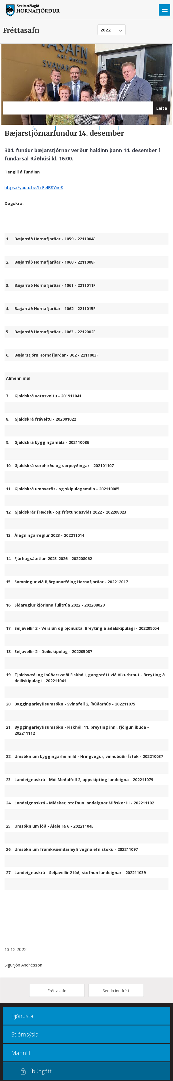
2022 (105, 30)
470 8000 (46, 127)
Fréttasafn (56, 990)
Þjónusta (22, 1016)
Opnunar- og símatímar (78, 127)
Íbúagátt (41, 1071)
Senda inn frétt (116, 990)
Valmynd (164, 10)
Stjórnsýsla (25, 1034)
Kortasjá (109, 127)
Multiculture (131, 127)
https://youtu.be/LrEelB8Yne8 (34, 187)
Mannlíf (21, 1053)
